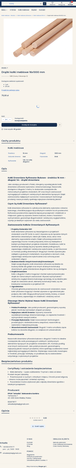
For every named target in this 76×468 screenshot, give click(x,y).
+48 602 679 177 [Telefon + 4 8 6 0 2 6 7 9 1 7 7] (8, 447)
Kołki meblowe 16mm (39, 15)
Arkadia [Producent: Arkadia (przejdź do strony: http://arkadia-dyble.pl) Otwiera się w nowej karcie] (4, 68)
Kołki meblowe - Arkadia (8, 15)
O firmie (30, 444)
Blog (28, 446)
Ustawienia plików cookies (36, 460)
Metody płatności (59, 442)
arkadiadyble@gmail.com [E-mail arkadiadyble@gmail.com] (12, 453)
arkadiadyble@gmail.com (18, 404)
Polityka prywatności (34, 457)
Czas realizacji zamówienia (62, 444)
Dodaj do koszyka (29, 125)
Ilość (3, 116)
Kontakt (30, 442)
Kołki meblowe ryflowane (24, 15)
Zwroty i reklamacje (34, 458)
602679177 (12, 402)
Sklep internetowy (36, 466)
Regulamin (30, 455)
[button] (44, 3)
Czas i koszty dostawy (61, 446)
